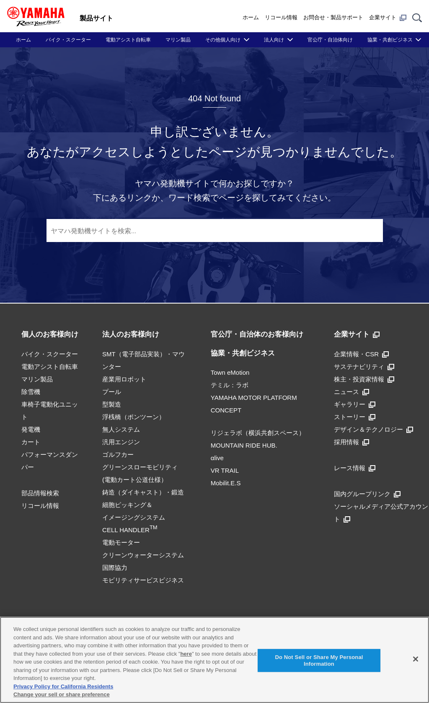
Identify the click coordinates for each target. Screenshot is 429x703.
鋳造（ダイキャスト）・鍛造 (143, 492)
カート (30, 441)
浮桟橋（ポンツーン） (133, 416)
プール (111, 391)
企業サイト (387, 17)
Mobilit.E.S (226, 483)
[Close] (415, 659)
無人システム (121, 429)
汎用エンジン (121, 441)
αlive (217, 457)
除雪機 (30, 391)
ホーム (251, 17)
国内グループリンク (367, 493)
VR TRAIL (225, 470)
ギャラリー (354, 404)
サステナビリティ (364, 366)
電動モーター (121, 542)
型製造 (111, 404)
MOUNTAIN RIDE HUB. (244, 445)
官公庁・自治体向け (330, 40)
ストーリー (354, 416)
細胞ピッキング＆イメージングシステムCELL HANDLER (133, 517)
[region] (214, 660)
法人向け (274, 40)
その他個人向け (222, 40)
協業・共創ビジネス (390, 40)
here (185, 654)
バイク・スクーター (68, 40)
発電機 (30, 429)
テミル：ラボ (229, 385)
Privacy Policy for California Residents (63, 686)
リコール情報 (281, 17)
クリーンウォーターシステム (143, 555)
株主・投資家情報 (364, 379)
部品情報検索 (40, 493)
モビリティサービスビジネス (143, 580)
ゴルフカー (118, 454)
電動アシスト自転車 (128, 40)
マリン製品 (178, 40)
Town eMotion (230, 372)
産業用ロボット (124, 379)
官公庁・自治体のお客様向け (257, 334)
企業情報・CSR (361, 354)
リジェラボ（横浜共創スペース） (258, 432)
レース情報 (354, 467)
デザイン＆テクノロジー (373, 429)
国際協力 (114, 567)
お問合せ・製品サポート (333, 17)
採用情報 (351, 441)
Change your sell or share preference (61, 694)
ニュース (351, 391)
